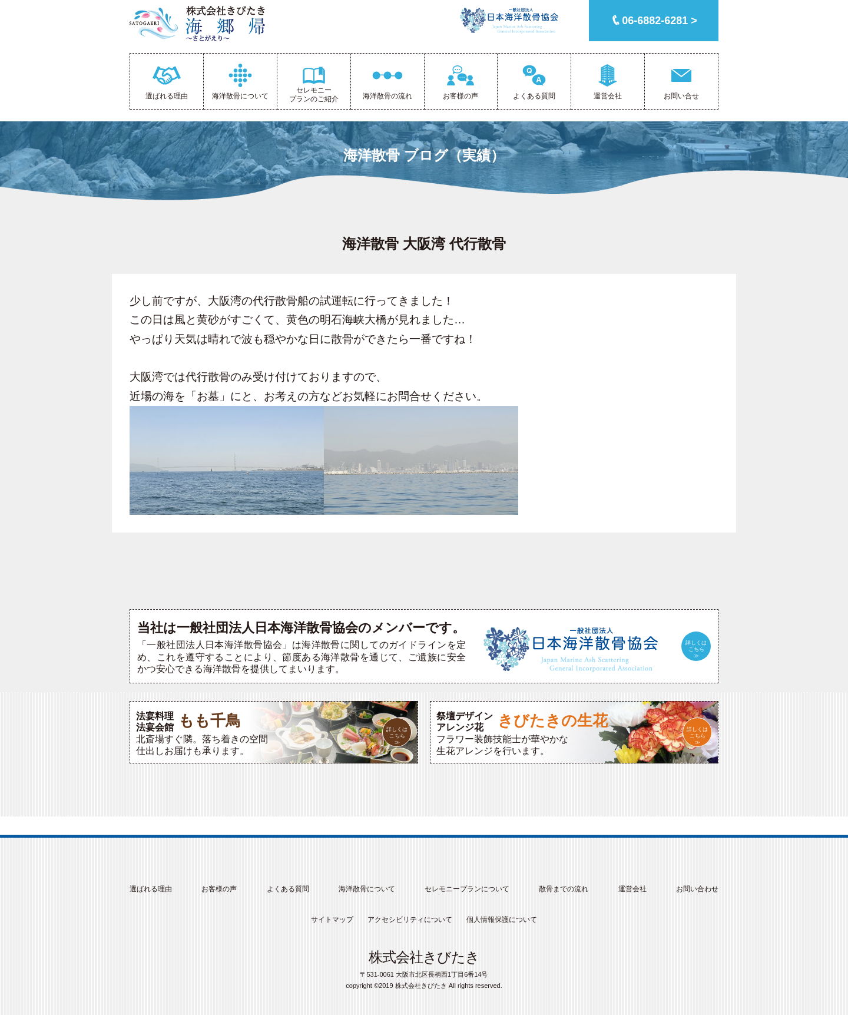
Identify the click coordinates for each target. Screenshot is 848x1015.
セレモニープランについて (467, 889)
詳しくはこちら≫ (696, 649)
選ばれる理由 (151, 889)
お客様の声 (219, 889)
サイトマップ (332, 919)
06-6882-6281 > (659, 21)
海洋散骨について (367, 889)
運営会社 (632, 889)
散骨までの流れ (563, 889)
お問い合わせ (697, 889)
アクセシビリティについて (409, 919)
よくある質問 (288, 889)
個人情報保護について (501, 919)
